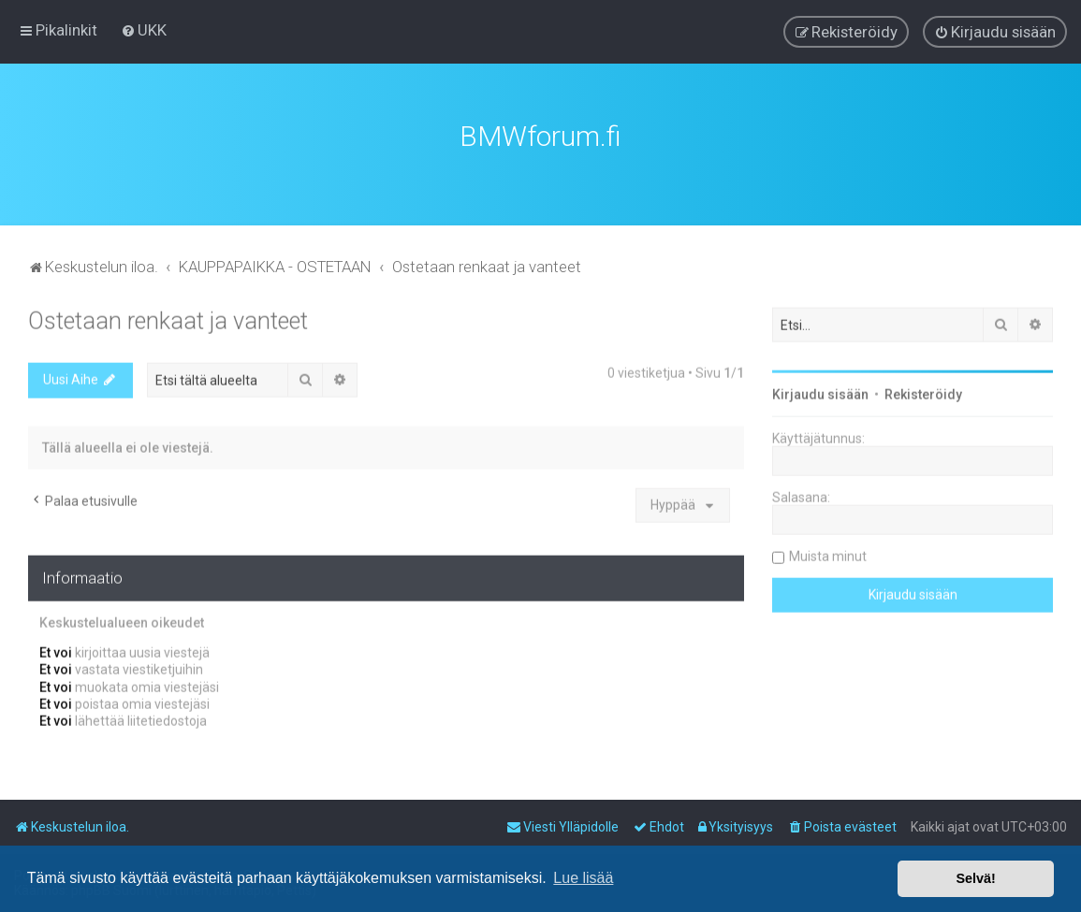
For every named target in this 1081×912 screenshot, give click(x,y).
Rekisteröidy (923, 392)
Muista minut (828, 554)
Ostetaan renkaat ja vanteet (168, 319)
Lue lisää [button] (583, 878)
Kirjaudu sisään (820, 392)
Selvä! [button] (975, 878)
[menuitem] (143, 30)
